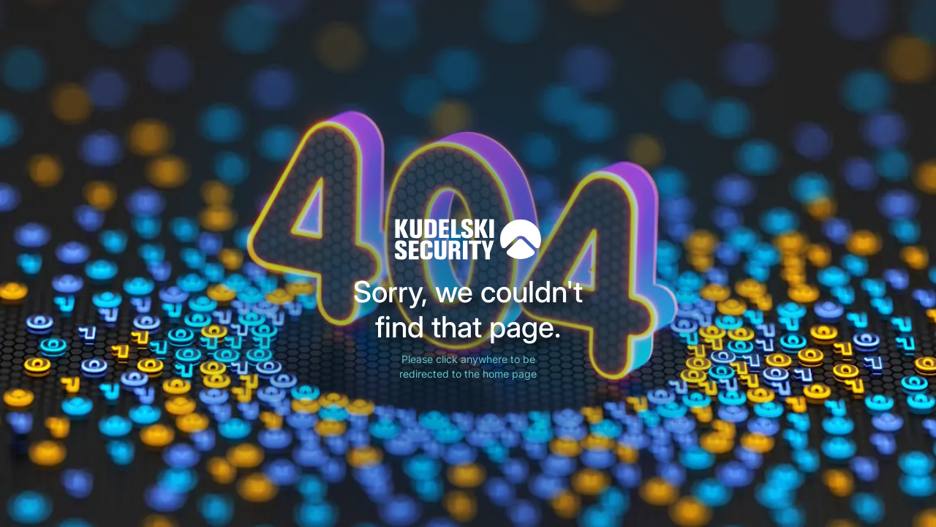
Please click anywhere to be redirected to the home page (468, 366)
